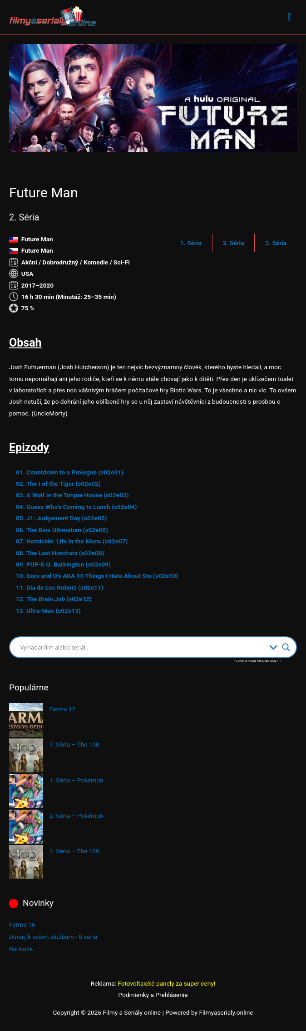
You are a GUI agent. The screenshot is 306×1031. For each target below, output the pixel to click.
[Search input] (142, 647)
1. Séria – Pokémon (76, 780)
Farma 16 (22, 924)
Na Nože (21, 949)
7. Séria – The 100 (74, 744)
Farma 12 (62, 709)
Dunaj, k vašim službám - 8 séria (53, 936)
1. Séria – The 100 (74, 851)
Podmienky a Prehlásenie (153, 994)
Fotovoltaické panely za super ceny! (166, 983)
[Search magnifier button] (286, 647)
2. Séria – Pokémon (76, 815)
